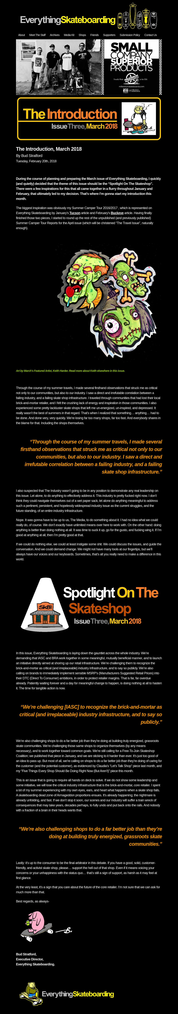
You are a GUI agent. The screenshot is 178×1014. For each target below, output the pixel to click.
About (21, 34)
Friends (94, 34)
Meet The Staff (37, 34)
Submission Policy (130, 34)
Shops (82, 34)
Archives (55, 34)
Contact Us (150, 34)
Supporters (109, 34)
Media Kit (69, 34)
